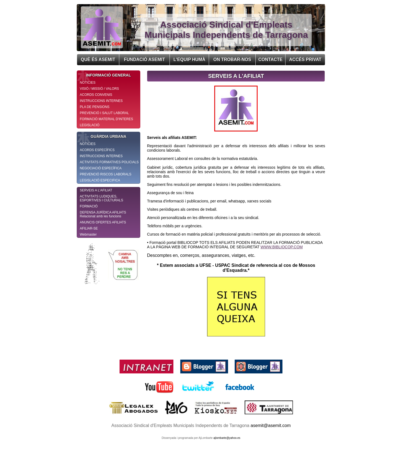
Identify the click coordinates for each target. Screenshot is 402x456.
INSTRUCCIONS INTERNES (101, 101)
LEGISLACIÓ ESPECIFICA (100, 180)
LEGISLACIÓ (89, 125)
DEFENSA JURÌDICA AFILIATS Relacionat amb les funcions (103, 214)
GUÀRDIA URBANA (101, 136)
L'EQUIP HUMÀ (189, 59)
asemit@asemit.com (271, 425)
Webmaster (88, 234)
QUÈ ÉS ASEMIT (98, 59)
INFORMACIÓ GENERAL (104, 75)
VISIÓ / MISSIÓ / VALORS (99, 89)
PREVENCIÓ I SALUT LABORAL (104, 113)
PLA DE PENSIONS (94, 107)
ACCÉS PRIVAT (305, 59)
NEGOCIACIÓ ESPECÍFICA (100, 168)
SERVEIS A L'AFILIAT (96, 190)
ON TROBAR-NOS (232, 59)
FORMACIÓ (89, 206)
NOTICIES (88, 83)
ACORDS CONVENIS (96, 95)
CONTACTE (270, 59)
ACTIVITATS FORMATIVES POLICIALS (109, 162)
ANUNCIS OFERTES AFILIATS (103, 222)
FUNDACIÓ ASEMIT (144, 59)
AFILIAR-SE (89, 228)
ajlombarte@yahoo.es (226, 437)
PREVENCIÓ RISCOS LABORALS (105, 174)
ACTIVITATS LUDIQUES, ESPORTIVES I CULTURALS (101, 198)
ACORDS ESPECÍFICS (97, 150)
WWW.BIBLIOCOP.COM (281, 247)
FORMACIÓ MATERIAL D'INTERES (106, 119)
